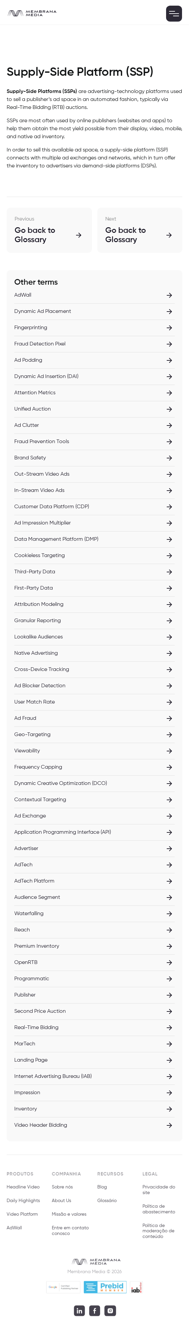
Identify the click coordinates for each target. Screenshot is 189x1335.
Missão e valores (69, 1217)
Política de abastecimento (158, 1212)
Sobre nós (62, 1190)
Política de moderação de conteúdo (158, 1234)
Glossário (107, 1203)
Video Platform (22, 1217)
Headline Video (23, 1190)
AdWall (14, 1231)
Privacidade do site (158, 1193)
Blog (102, 1190)
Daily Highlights (23, 1203)
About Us (61, 1203)
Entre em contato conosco (70, 1234)
